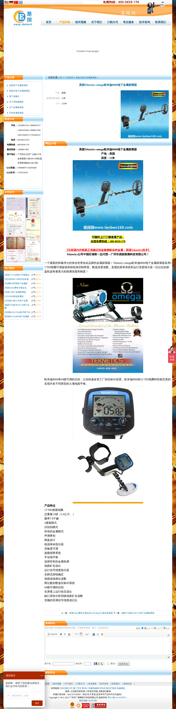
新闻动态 (128, 684)
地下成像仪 (14, 96)
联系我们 (116, 684)
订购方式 (80, 684)
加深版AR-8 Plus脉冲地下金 (17, 312)
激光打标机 (111, 688)
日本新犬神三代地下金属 (16, 300)
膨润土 (85, 688)
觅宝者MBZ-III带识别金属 (17, 279)
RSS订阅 (93, 700)
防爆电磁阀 (94, 688)
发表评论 (123, 664)
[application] (108, 645)
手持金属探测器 (16, 113)
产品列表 (69, 77)
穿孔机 (102, 688)
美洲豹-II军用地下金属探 (16, 283)
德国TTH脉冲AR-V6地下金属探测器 (138, 613)
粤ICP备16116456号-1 (117, 697)
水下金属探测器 (16, 107)
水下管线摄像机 (16, 102)
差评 (166, 628)
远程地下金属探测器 (18, 85)
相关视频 (57, 684)
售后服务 (92, 684)
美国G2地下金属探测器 (15, 292)
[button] (52, 634)
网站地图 (83, 700)
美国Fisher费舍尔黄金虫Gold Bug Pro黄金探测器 (91, 613)
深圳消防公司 (66, 688)
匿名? (113, 663)
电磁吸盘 (121, 688)
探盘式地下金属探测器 (19, 91)
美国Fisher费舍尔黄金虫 (16, 288)
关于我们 (69, 684)
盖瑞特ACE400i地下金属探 (17, 316)
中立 (157, 628)
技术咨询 (104, 684)
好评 (147, 628)
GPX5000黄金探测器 (14, 296)
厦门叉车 (77, 688)
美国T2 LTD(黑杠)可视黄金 (17, 275)
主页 (60, 77)
